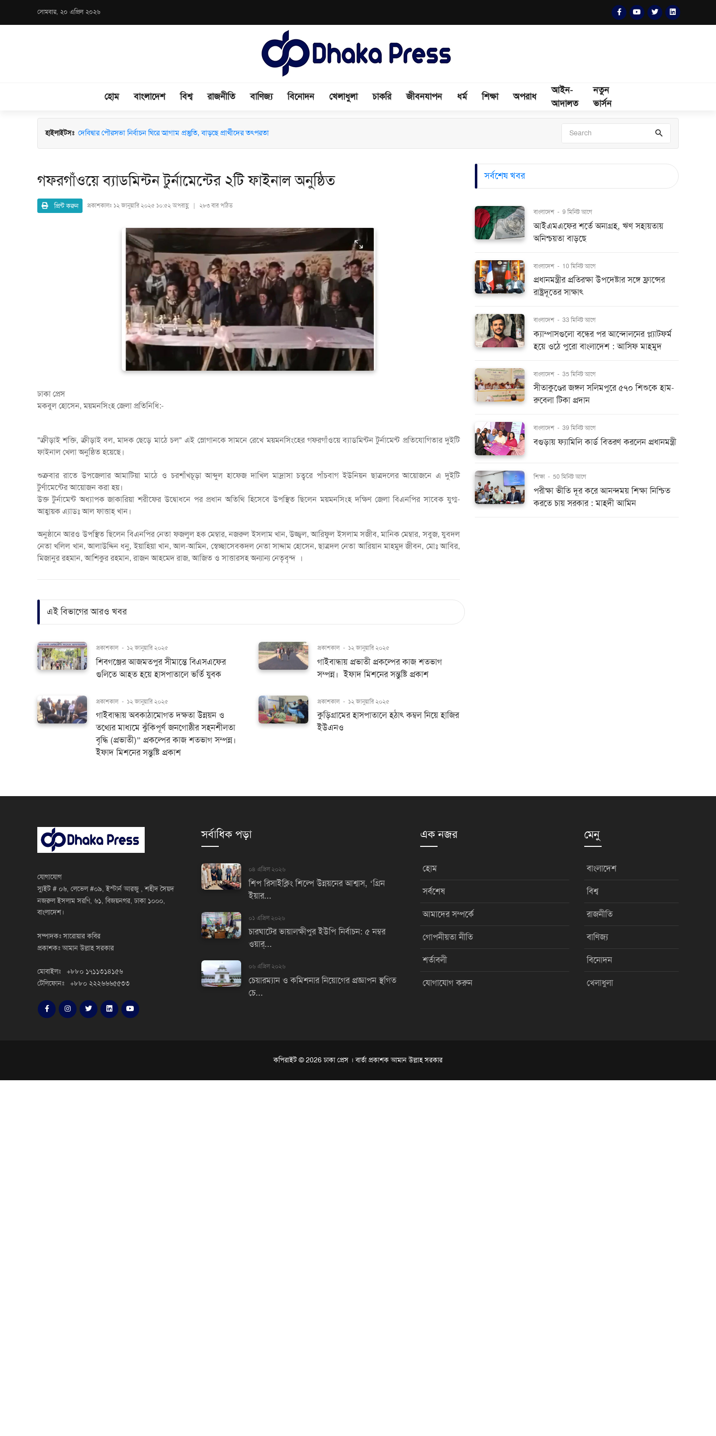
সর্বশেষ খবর (504, 175)
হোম (111, 96)
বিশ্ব (186, 96)
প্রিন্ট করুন (60, 206)
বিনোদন (300, 96)
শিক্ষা (490, 96)
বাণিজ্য (261, 96)
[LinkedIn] (672, 12)
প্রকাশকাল (107, 647)
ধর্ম (462, 96)
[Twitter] (654, 12)
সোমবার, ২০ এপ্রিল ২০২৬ (68, 12)
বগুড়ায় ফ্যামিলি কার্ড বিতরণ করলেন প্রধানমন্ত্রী (605, 442)
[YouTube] (636, 12)
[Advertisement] (298, 1256)
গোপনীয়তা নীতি (448, 937)
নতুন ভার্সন (602, 97)
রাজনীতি (221, 96)
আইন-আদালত (564, 97)
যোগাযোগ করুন (447, 983)
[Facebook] (619, 12)
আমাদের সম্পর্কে (448, 914)
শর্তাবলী (435, 960)
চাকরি (381, 96)
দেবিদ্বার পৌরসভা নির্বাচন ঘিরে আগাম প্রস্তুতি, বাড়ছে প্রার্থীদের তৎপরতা (173, 133)
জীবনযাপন (424, 96)
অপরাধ (525, 96)
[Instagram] (68, 1009)
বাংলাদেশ (149, 96)
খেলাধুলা (343, 96)
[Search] (616, 133)
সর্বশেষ (434, 891)
